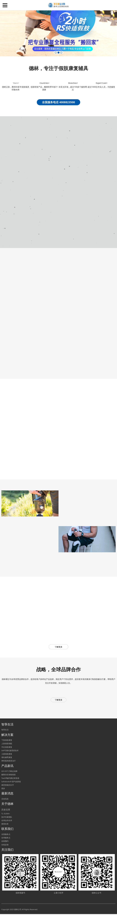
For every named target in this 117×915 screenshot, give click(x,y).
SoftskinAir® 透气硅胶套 (11, 782)
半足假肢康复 (6, 748)
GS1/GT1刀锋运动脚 (9, 772)
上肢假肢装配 (6, 744)
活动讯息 (5, 800)
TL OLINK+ (5, 814)
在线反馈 (5, 845)
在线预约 (5, 842)
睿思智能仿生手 (7, 786)
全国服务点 (5, 835)
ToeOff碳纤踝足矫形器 (10, 779)
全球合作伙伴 (6, 821)
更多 (3, 789)
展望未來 (5, 825)
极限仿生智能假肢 (8, 775)
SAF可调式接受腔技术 (10, 751)
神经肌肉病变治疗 (8, 761)
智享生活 (5, 730)
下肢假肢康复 (6, 741)
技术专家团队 (6, 818)
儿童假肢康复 (6, 755)
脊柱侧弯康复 (6, 758)
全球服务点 (5, 838)
